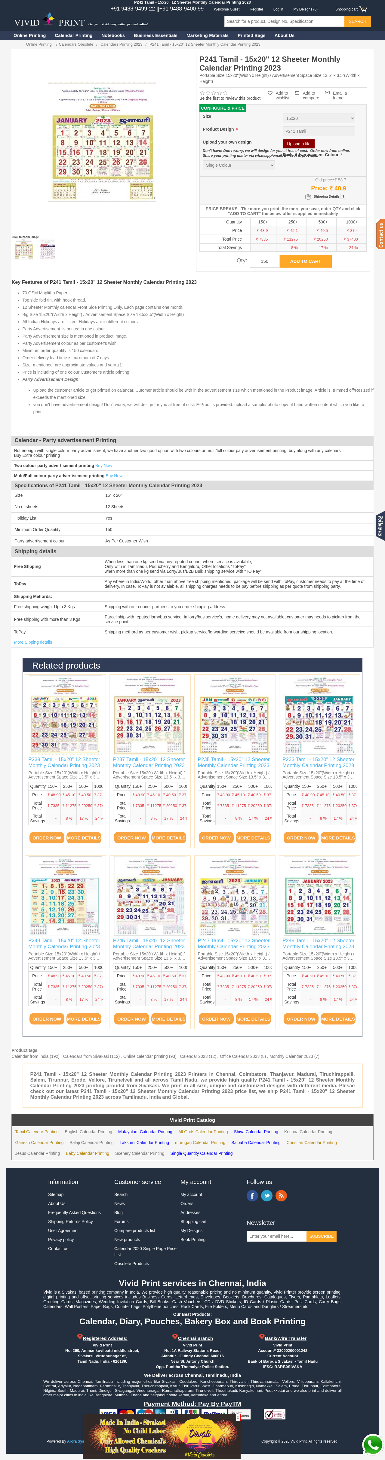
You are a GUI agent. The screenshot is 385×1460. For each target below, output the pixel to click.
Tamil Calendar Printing (37, 1131)
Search (121, 1194)
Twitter (267, 1195)
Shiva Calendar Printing (256, 1131)
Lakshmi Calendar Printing (144, 1142)
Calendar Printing (74, 35)
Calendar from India (29, 1056)
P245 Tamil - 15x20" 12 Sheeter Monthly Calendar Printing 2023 (149, 943)
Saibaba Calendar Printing (255, 1142)
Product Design (219, 129)
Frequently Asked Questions (74, 1212)
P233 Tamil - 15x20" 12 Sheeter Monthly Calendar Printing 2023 (318, 762)
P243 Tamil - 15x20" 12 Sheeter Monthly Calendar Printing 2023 (64, 943)
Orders (186, 1203)
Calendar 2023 (194, 1056)
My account (191, 1194)
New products (127, 1239)
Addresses (190, 1212)
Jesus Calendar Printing (37, 1153)
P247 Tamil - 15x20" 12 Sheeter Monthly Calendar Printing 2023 (234, 943)
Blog (118, 1212)
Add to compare (311, 93)
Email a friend (340, 92)
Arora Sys (75, 1441)
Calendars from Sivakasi (86, 1056)
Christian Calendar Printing (312, 1142)
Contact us (58, 1248)
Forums (121, 1221)
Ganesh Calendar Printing (39, 1142)
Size (207, 116)
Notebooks (113, 35)
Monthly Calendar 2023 (291, 1056)
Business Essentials (155, 35)
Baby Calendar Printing (87, 1153)
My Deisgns (191, 1230)
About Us (285, 35)
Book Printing (192, 1239)
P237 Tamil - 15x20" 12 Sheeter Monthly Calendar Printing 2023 (149, 762)
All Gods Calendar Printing (203, 1131)
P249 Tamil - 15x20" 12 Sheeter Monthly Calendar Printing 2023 (318, 943)
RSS (281, 1195)
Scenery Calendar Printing (139, 1153)
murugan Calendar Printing (200, 1142)
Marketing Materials (207, 35)
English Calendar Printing (88, 1131)
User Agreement (63, 1230)
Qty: (242, 260)
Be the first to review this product (229, 98)
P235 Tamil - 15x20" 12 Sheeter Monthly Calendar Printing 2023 (234, 762)
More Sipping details (33, 642)
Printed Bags (252, 35)
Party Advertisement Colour (311, 154)
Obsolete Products (131, 1263)
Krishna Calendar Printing (308, 1131)
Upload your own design (227, 142)
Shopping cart (193, 1221)
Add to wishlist (282, 95)
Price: (319, 188)
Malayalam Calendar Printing (145, 1131)
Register (256, 9)
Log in (278, 9)
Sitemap (55, 1194)
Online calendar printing (145, 1056)
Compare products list (134, 1230)
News (119, 1203)
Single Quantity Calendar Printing (201, 1153)
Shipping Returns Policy (70, 1221)
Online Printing (30, 35)
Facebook (252, 1195)
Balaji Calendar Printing (92, 1142)
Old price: (324, 180)
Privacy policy (61, 1239)
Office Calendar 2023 (240, 1056)
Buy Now (103, 465)
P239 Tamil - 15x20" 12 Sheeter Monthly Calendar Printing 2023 (64, 762)
